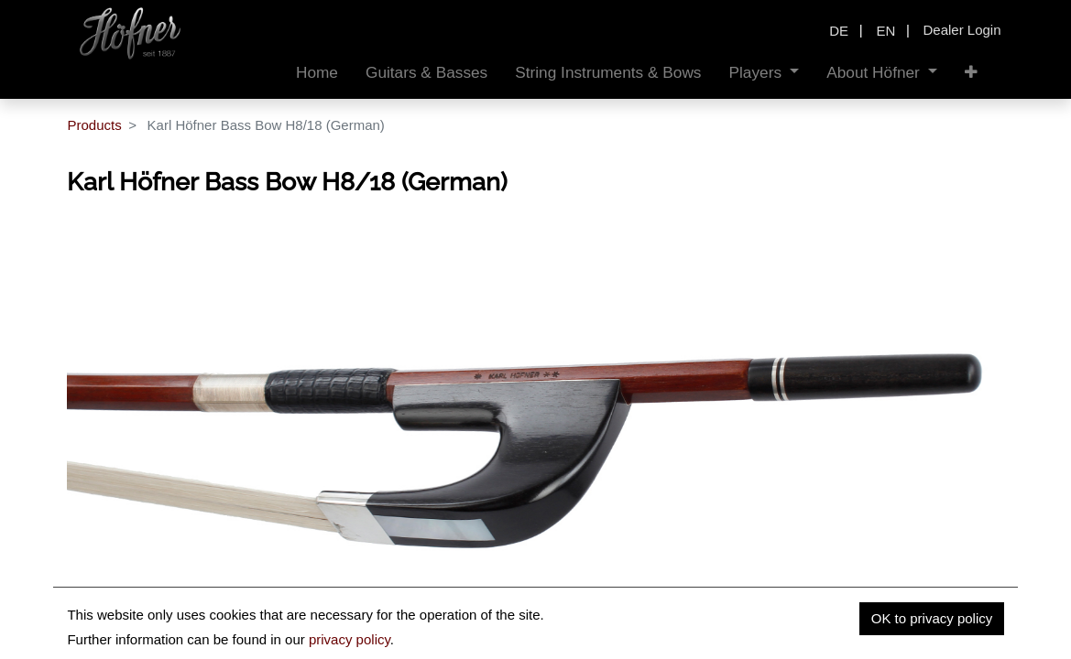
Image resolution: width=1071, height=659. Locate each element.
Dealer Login (961, 30)
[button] (971, 73)
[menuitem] (317, 73)
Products (94, 125)
